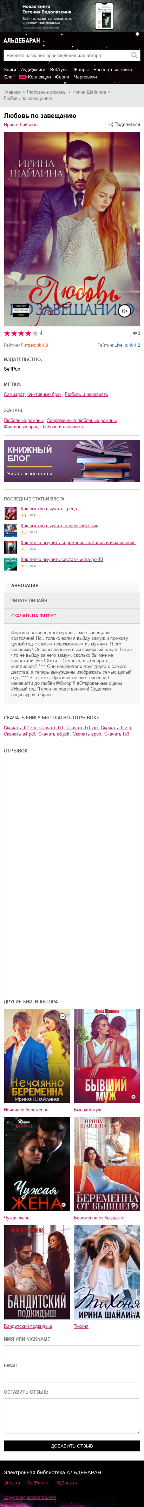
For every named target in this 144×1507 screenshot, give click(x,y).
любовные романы (46, 92)
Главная (12, 92)
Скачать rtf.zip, (116, 727)
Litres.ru (12, 1483)
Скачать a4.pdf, (20, 734)
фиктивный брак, (45, 394)
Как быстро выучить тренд (49, 508)
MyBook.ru (66, 1483)
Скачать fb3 (116, 734)
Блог (9, 77)
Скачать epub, (88, 734)
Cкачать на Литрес (34, 615)
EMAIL (11, 1365)
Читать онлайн (29, 600)
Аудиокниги (33, 69)
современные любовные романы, (82, 420)
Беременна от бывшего (98, 1218)
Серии (62, 77)
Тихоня (81, 1326)
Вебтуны (59, 69)
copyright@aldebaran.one (30, 1497)
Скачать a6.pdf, (54, 734)
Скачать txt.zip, (82, 727)
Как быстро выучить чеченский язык (59, 525)
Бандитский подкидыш (28, 1326)
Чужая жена (17, 1218)
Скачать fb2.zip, (21, 727)
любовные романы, (24, 420)
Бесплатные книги (112, 69)
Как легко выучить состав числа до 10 (62, 559)
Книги (10, 69)
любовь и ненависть (86, 394)
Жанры (81, 69)
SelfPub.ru (37, 1483)
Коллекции (39, 77)
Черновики (85, 77)
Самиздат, (15, 394)
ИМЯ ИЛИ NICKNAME (27, 1339)
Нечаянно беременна (26, 1109)
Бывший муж (87, 1109)
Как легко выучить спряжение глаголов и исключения (78, 542)
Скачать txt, (52, 727)
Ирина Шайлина (89, 92)
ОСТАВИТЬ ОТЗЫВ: (26, 1392)
